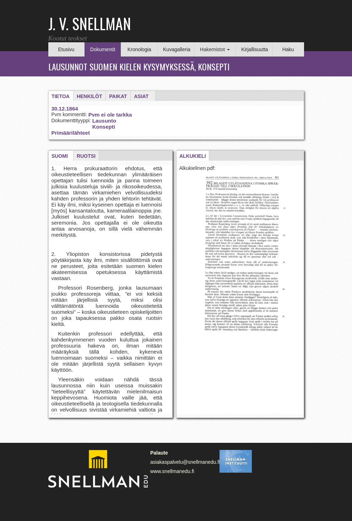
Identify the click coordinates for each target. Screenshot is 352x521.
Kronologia (139, 49)
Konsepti (103, 127)
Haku (288, 49)
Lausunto (104, 121)
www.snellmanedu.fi (172, 471)
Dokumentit (102, 49)
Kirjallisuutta (254, 49)
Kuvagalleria (176, 49)
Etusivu (66, 49)
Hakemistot (215, 49)
